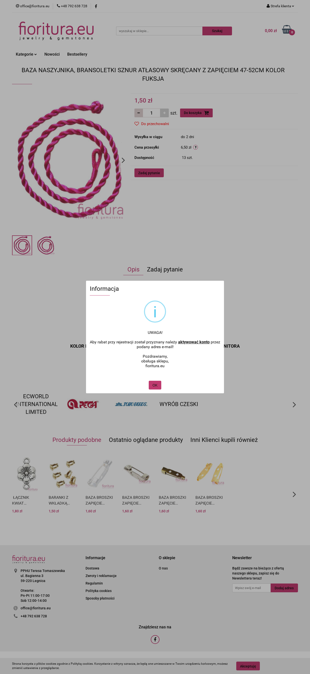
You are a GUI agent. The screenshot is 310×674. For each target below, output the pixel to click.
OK (155, 380)
